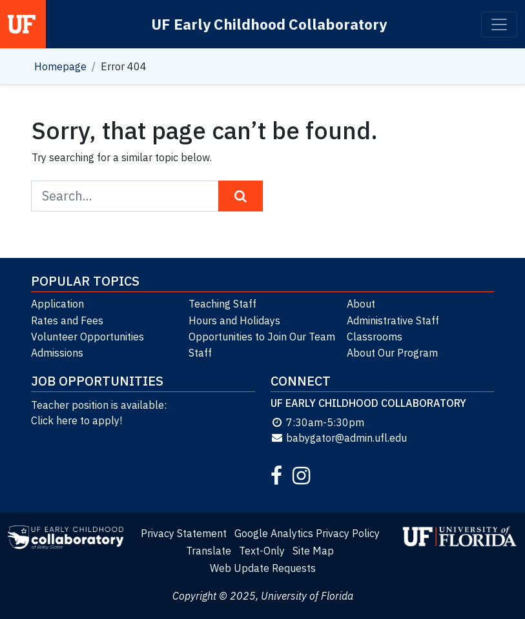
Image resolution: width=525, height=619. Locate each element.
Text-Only (262, 550)
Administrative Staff (393, 320)
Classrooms (374, 336)
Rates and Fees (67, 320)
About (361, 303)
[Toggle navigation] (499, 24)
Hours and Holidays (234, 320)
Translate (208, 550)
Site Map (313, 550)
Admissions (57, 352)
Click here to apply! (76, 420)
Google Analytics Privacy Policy (307, 533)
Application (57, 303)
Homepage (60, 66)
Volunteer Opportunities (87, 336)
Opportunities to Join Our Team (262, 336)
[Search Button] (240, 196)
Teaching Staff (222, 303)
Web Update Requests (263, 568)
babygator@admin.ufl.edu (339, 438)
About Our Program (392, 352)
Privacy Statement (184, 533)
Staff (200, 352)
